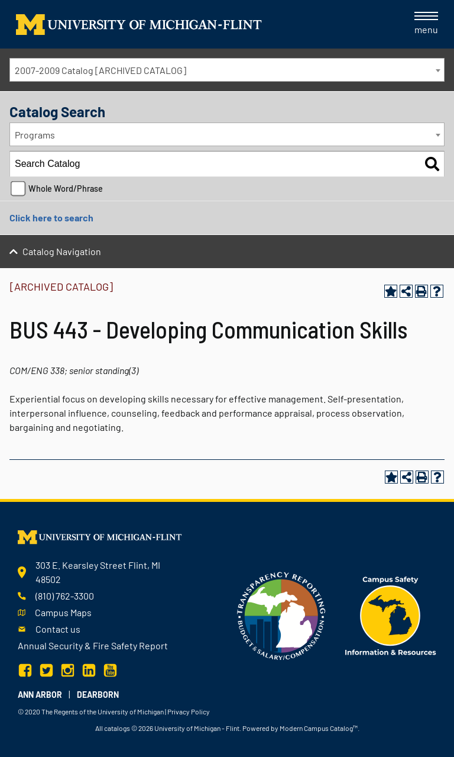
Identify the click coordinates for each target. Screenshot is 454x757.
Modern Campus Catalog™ (319, 728)
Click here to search (51, 217)
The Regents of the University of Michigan (102, 711)
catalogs (117, 728)
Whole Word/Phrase (65, 188)
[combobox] (227, 70)
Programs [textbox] (35, 134)
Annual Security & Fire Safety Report (93, 645)
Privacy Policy (188, 711)
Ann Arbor (40, 695)
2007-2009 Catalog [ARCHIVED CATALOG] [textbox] (100, 70)
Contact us (57, 628)
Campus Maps (63, 612)
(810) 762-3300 (64, 595)
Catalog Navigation (61, 251)
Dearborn (98, 695)
